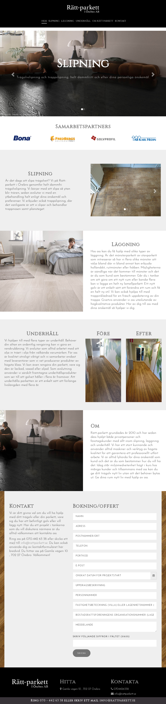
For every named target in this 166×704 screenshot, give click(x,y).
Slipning (53, 20)
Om (95, 425)
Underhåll (83, 20)
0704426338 (120, 688)
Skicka (81, 652)
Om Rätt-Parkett (102, 20)
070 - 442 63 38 (52, 700)
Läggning (67, 20)
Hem (44, 20)
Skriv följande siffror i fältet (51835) (101, 636)
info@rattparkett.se (34, 542)
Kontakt (120, 20)
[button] (12, 73)
